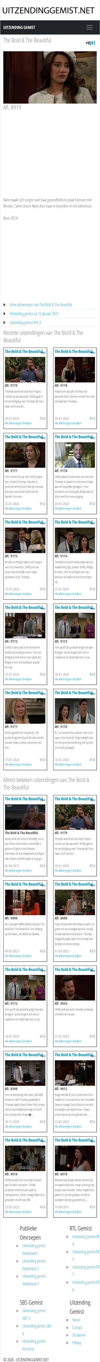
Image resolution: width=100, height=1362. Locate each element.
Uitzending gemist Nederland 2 (34, 1264)
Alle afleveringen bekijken (18, 423)
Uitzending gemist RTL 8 (25, 322)
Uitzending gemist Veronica (34, 1345)
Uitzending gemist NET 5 (34, 1314)
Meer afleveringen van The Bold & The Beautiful (41, 304)
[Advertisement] (49, 149)
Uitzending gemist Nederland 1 (34, 1249)
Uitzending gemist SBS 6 (36, 1329)
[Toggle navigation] (89, 27)
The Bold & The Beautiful (27, 40)
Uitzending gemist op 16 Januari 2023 (34, 313)
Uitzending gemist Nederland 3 (34, 1280)
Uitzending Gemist (19, 27)
